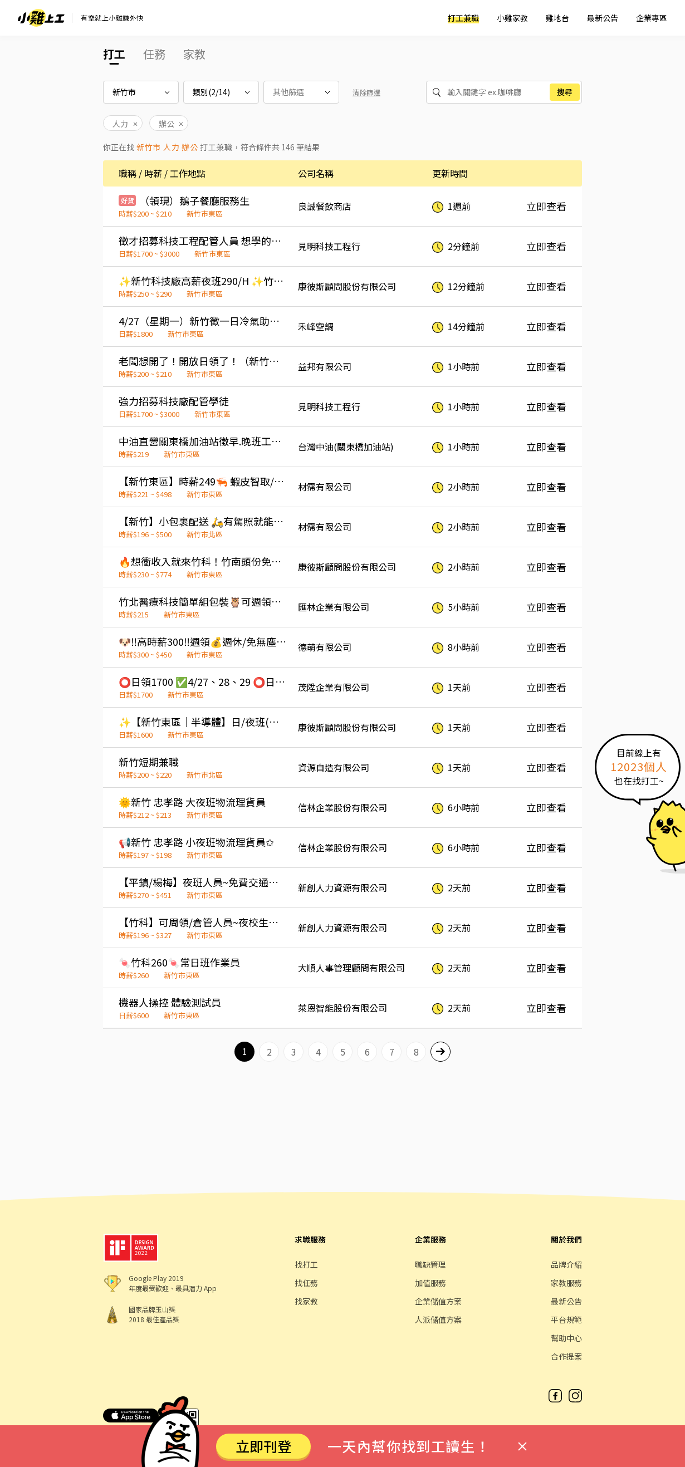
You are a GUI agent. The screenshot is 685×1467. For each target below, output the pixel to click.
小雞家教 (512, 17)
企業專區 (651, 17)
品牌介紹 (566, 1264)
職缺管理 (430, 1264)
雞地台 (557, 17)
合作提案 (566, 1356)
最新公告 (602, 17)
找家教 (306, 1301)
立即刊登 (263, 1446)
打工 (114, 54)
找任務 (306, 1282)
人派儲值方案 (438, 1319)
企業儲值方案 (438, 1301)
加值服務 (430, 1282)
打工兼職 (463, 17)
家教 (194, 54)
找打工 (306, 1264)
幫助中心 (566, 1337)
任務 (154, 54)
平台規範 (566, 1319)
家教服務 (566, 1282)
